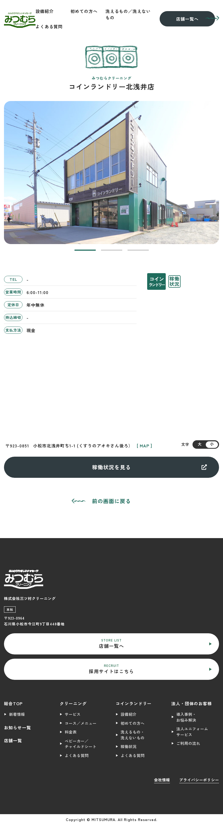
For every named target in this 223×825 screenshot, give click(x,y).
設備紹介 (45, 11)
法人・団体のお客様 (191, 703)
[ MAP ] (144, 445)
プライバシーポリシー (199, 779)
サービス (73, 714)
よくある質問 (49, 26)
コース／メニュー (81, 723)
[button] (85, 250)
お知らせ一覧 (17, 727)
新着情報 (17, 714)
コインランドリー (134, 703)
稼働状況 (129, 746)
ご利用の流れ (188, 743)
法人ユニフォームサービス (192, 731)
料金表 (71, 732)
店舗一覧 (13, 740)
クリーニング (73, 703)
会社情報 (162, 779)
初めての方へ (84, 11)
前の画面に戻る (111, 501)
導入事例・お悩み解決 (186, 717)
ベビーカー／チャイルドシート (81, 743)
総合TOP (13, 703)
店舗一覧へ (187, 19)
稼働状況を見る (149, 467)
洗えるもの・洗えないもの (133, 734)
